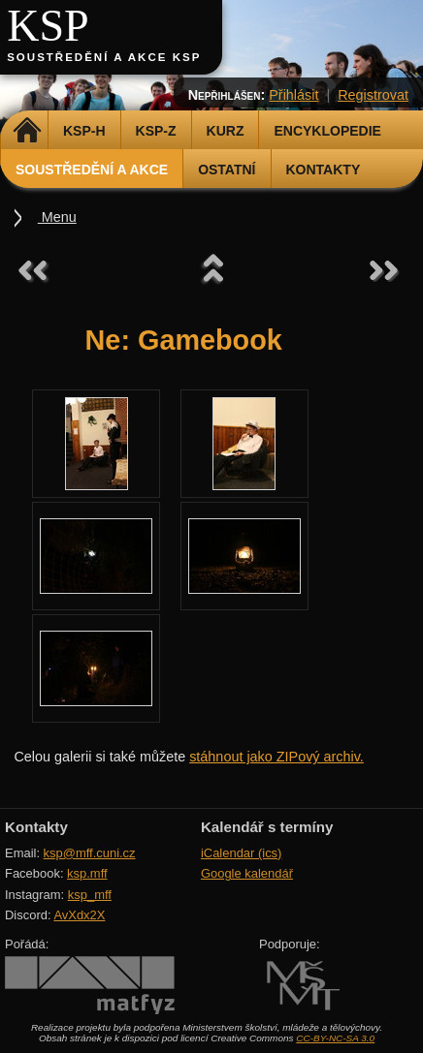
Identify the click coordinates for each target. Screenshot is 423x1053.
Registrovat (373, 95)
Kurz (225, 131)
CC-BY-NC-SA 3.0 (335, 1038)
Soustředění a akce (92, 169)
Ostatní (226, 169)
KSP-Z (156, 131)
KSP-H (84, 131)
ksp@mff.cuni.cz (90, 853)
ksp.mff (87, 873)
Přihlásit (293, 95)
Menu (57, 217)
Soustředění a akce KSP (104, 57)
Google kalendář (247, 873)
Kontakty (323, 169)
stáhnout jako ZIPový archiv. (276, 756)
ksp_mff (90, 894)
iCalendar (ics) (241, 853)
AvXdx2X (79, 915)
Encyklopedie (327, 131)
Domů (27, 131)
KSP (48, 25)
